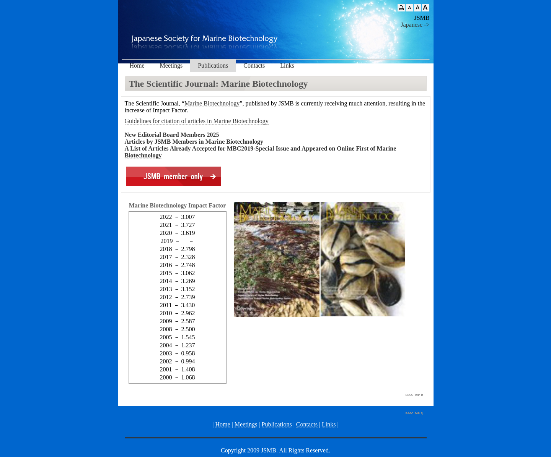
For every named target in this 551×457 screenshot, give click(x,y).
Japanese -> (415, 24)
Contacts (254, 65)
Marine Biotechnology (212, 103)
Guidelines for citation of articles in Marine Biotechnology (197, 121)
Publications (213, 65)
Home (137, 65)
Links (287, 65)
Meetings (171, 65)
